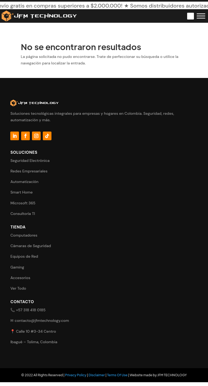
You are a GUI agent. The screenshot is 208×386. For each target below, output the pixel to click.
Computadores (23, 235)
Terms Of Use (117, 375)
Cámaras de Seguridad (30, 245)
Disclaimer (97, 375)
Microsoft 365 (22, 203)
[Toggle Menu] (201, 15)
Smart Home (21, 192)
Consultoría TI (22, 213)
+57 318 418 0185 (31, 310)
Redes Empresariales (28, 171)
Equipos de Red (24, 256)
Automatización (24, 181)
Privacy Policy (75, 375)
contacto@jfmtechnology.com (42, 320)
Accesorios (20, 277)
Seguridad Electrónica (30, 160)
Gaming (17, 267)
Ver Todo (18, 288)
